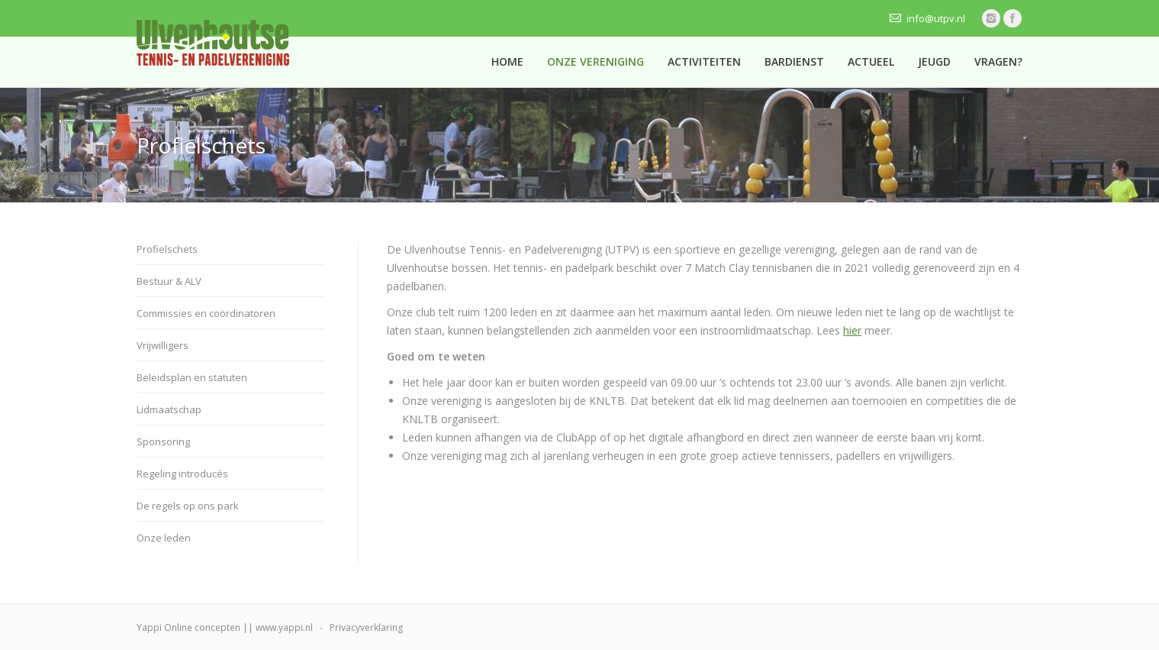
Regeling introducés (182, 473)
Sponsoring (163, 441)
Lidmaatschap (169, 409)
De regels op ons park (188, 506)
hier (852, 330)
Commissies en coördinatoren (206, 313)
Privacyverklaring (366, 627)
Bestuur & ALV (169, 281)
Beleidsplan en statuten (192, 377)
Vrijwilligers (162, 345)
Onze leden (164, 538)
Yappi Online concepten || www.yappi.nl (225, 627)
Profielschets (167, 249)
